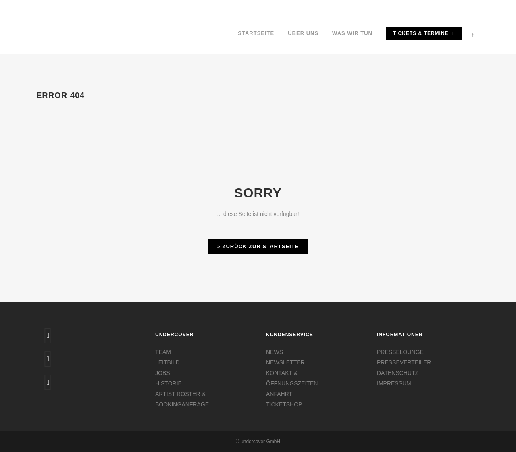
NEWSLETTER (285, 362)
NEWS (274, 352)
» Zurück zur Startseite (258, 246)
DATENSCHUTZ (397, 373)
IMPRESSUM (394, 383)
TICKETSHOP (284, 404)
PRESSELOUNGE (400, 352)
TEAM (163, 352)
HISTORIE (168, 383)
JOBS (162, 373)
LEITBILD (167, 362)
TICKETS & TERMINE (424, 33)
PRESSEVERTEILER (404, 362)
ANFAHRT (279, 394)
